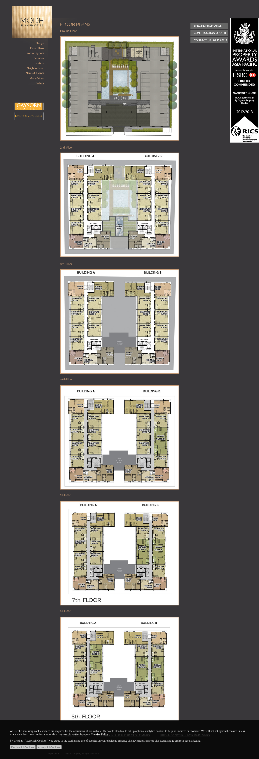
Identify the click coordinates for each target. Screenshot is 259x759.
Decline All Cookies (22, 747)
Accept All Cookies (49, 747)
